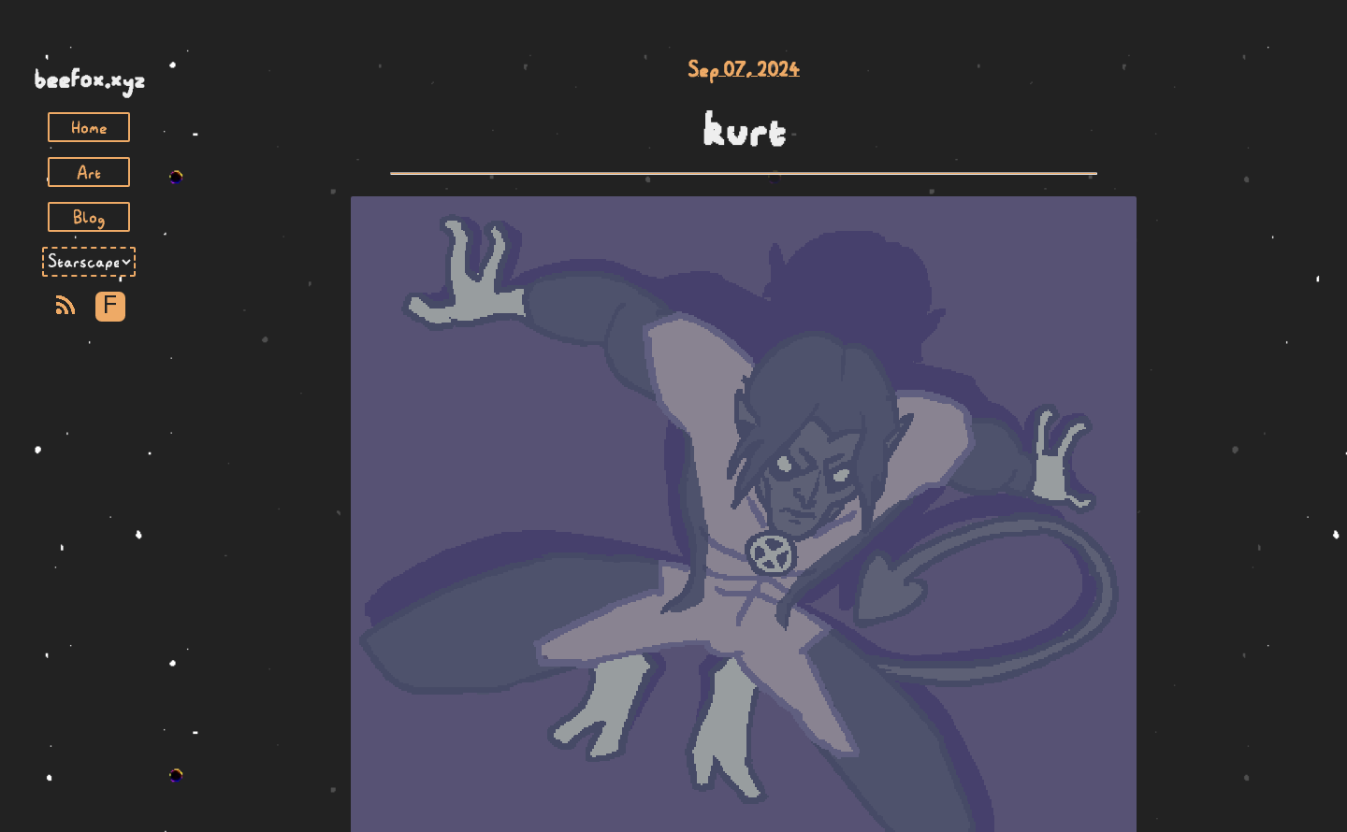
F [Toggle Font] (110, 306)
